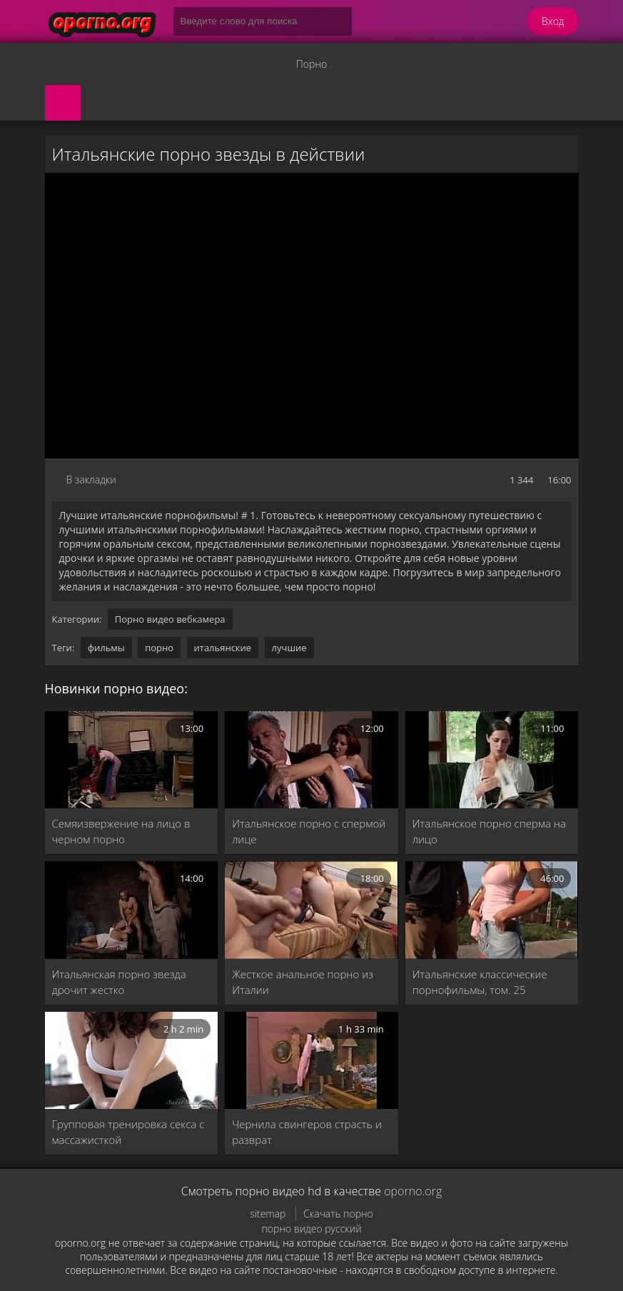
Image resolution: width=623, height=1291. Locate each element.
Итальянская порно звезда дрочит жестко (119, 982)
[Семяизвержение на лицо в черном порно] (131, 759)
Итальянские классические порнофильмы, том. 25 (479, 982)
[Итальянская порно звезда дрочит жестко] (131, 909)
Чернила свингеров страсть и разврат (307, 1132)
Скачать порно (338, 1213)
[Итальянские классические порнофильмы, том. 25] (492, 909)
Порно (311, 64)
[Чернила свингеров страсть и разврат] (311, 1060)
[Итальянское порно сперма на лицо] (492, 759)
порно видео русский (311, 1228)
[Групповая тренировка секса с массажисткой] (131, 1060)
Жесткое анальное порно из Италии (302, 982)
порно (159, 647)
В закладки (91, 479)
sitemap (267, 1213)
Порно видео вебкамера (170, 619)
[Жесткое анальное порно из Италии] (311, 909)
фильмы (106, 647)
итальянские (223, 647)
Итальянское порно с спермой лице (308, 831)
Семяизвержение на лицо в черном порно (121, 831)
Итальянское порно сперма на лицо (489, 831)
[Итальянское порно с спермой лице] (311, 759)
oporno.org (413, 1191)
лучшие (289, 647)
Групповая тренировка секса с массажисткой (128, 1132)
